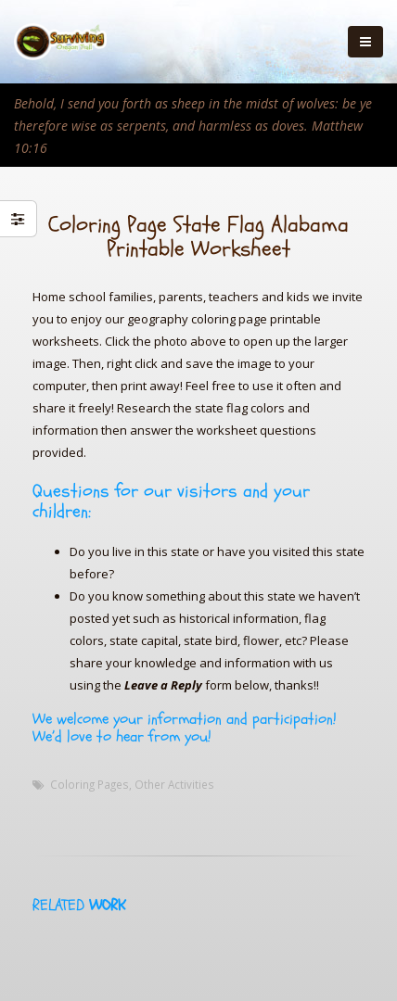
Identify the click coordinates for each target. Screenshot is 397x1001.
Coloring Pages (89, 784)
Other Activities (174, 784)
